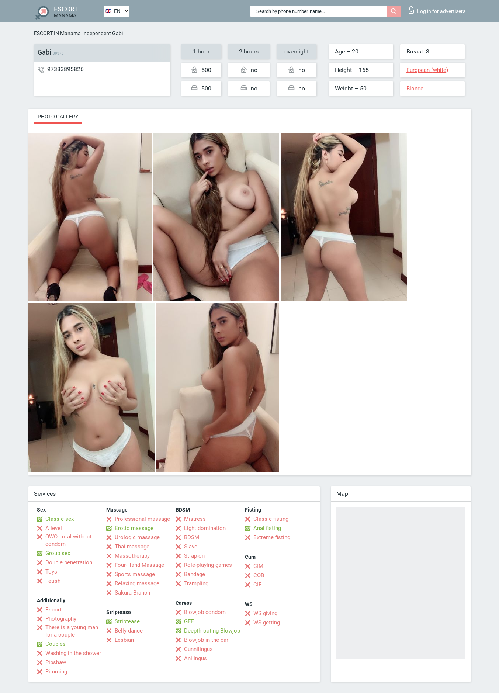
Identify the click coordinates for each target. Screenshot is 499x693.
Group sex (57, 553)
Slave (190, 546)
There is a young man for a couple (71, 631)
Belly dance (129, 630)
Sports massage (135, 574)
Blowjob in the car (206, 640)
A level (53, 528)
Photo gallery (58, 116)
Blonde (414, 88)
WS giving (265, 613)
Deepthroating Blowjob (212, 630)
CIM (258, 566)
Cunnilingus (198, 649)
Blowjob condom (205, 612)
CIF (257, 584)
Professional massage (142, 519)
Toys (51, 571)
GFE (189, 621)
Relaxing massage (137, 583)
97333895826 (65, 69)
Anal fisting (267, 528)
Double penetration (68, 562)
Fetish (52, 581)
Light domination (205, 528)
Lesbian (124, 640)
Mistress (195, 519)
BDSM (191, 537)
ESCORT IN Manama (57, 33)
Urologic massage (137, 537)
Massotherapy (132, 555)
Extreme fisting (271, 537)
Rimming (56, 671)
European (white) (427, 70)
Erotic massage (134, 528)
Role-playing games (208, 565)
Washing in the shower (73, 653)
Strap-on (194, 555)
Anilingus (195, 658)
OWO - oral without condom (68, 540)
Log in (437, 10)
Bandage (194, 574)
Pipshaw (55, 662)
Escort (53, 609)
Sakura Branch (132, 592)
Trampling (196, 583)
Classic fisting (270, 519)
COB (258, 575)
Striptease (127, 621)
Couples (55, 644)
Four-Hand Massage (139, 565)
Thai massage (132, 546)
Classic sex (59, 519)
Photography (60, 619)
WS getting (266, 622)
